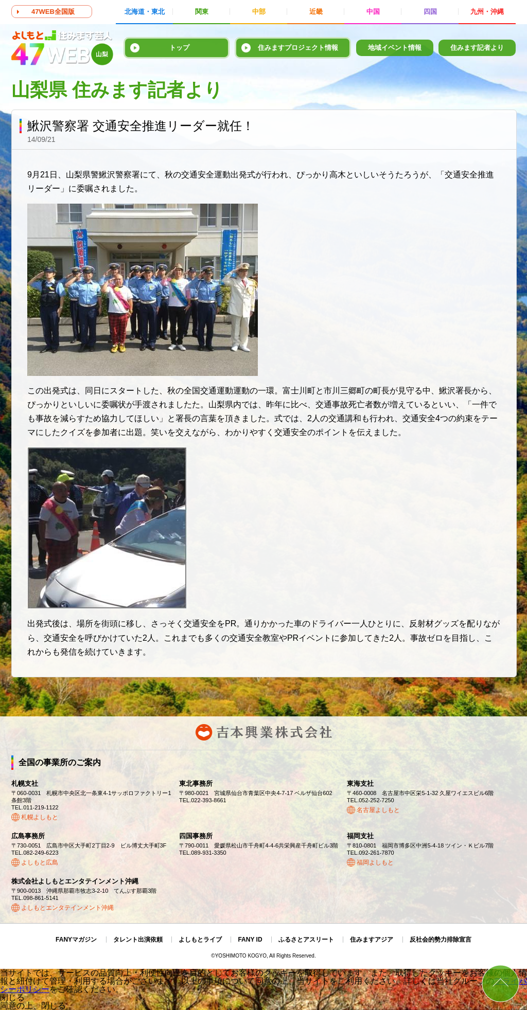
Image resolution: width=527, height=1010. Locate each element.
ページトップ (500, 983)
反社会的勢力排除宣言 (440, 939)
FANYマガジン (76, 939)
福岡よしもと (375, 862)
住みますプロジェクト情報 (298, 47)
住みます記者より (477, 47)
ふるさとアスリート (306, 939)
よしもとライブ (200, 939)
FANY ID (250, 939)
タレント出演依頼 (138, 939)
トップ (179, 47)
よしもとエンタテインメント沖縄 (67, 907)
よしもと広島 (39, 862)
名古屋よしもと (378, 810)
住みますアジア (371, 939)
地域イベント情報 (394, 47)
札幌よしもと (39, 817)
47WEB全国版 (53, 11)
